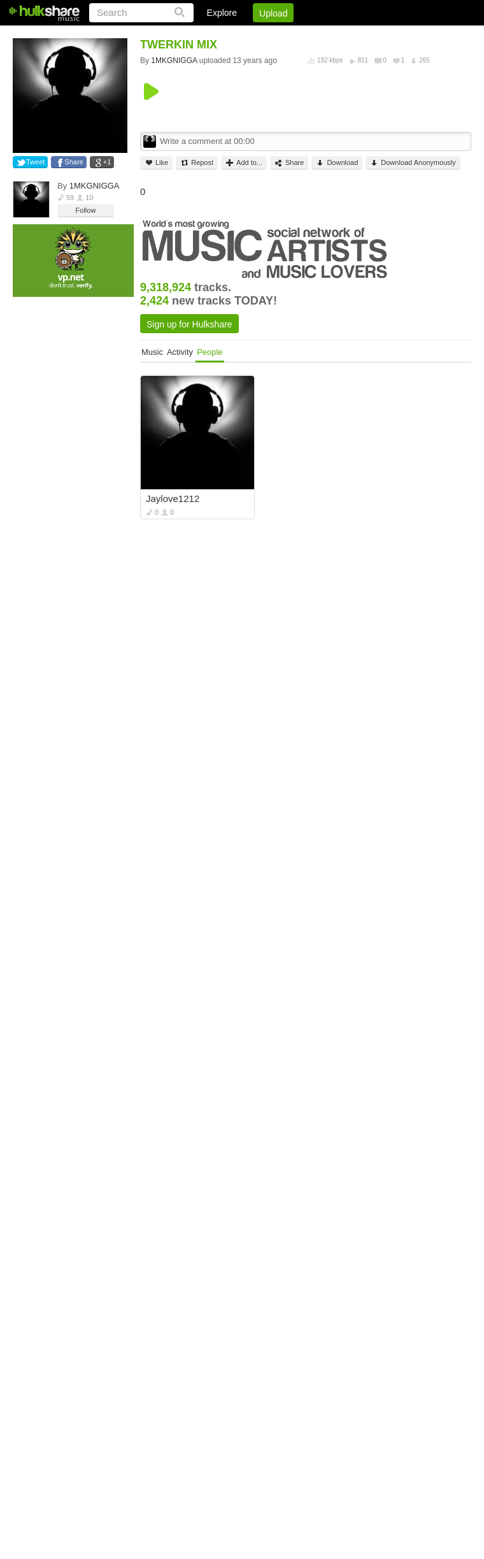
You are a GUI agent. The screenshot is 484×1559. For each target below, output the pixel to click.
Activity (180, 352)
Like (156, 163)
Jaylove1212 (172, 498)
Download (337, 163)
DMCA (340, 35)
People (209, 352)
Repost (196, 163)
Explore (222, 13)
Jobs (298, 35)
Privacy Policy (400, 35)
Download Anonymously (412, 163)
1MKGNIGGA (94, 185)
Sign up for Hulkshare (189, 324)
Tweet (35, 162)
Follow (86, 210)
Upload (273, 13)
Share (73, 162)
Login (208, 35)
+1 (107, 162)
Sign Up (254, 35)
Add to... (243, 163)
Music (152, 352)
